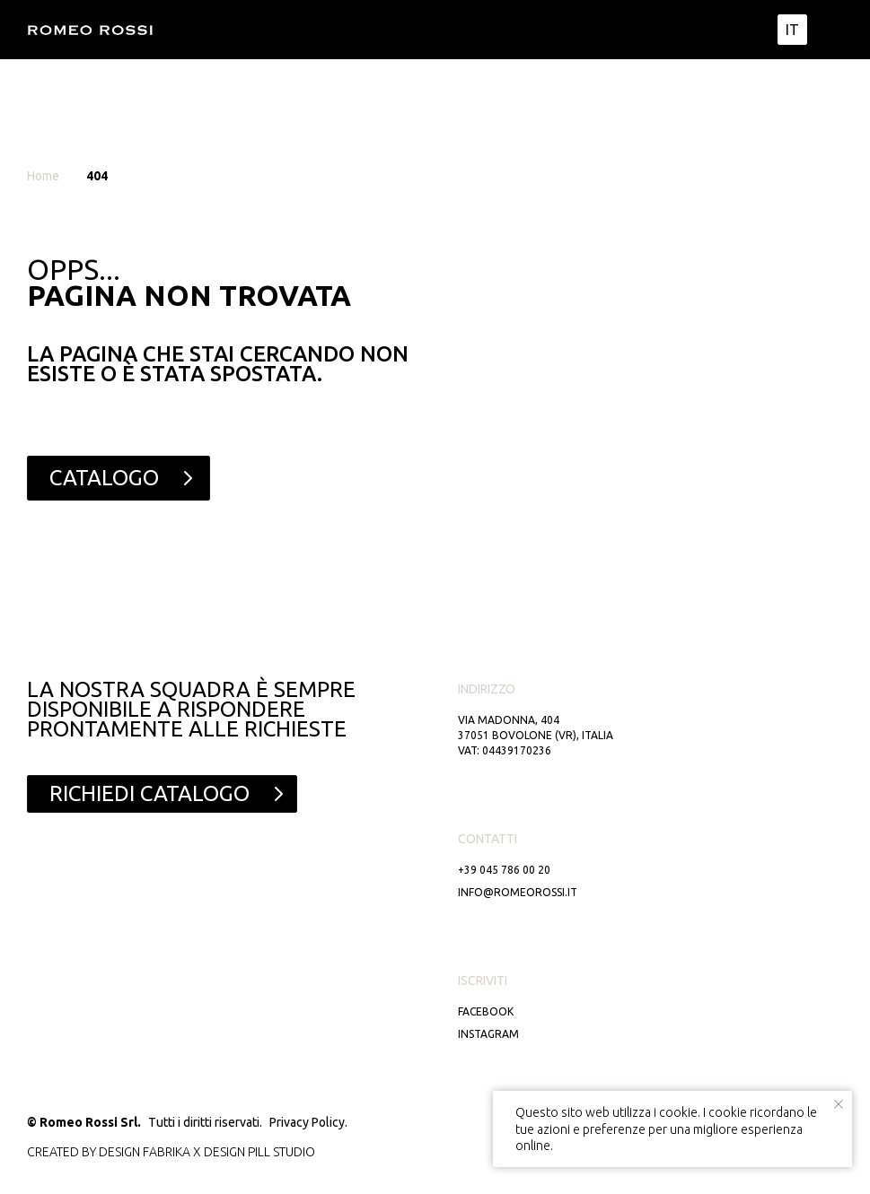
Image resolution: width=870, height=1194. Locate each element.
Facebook (486, 1011)
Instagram (488, 1034)
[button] (162, 794)
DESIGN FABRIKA (144, 1152)
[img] (828, 29)
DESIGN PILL (237, 1152)
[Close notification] (839, 1104)
